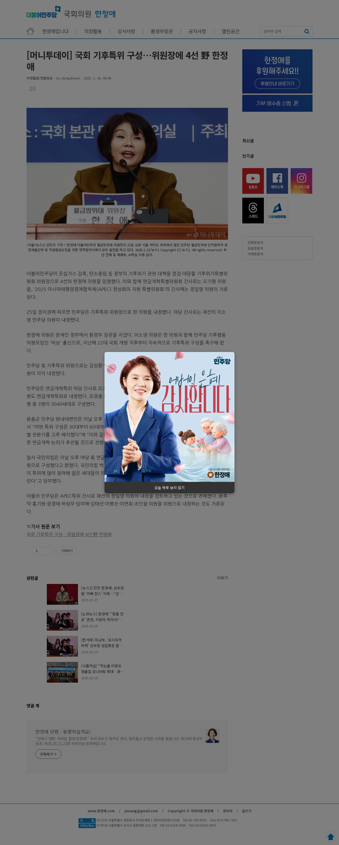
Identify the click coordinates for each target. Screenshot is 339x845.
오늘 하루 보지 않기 (169, 487)
